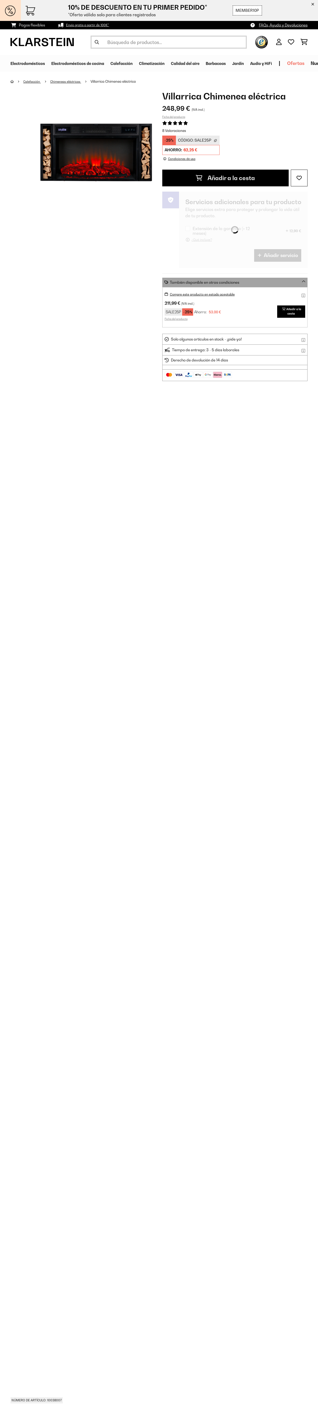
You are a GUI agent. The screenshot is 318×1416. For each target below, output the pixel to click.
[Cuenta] (279, 42)
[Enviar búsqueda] (97, 42)
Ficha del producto (173, 116)
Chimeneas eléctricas (70, 81)
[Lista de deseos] (291, 42)
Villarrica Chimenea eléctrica (120, 81)
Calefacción (34, 81)
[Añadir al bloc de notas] (299, 178)
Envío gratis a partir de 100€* (91, 25)
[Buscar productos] (169, 42)
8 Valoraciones (174, 131)
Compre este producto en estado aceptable (207, 294)
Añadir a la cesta (225, 178)
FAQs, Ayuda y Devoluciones (283, 25)
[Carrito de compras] (304, 42)
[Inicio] (17, 81)
